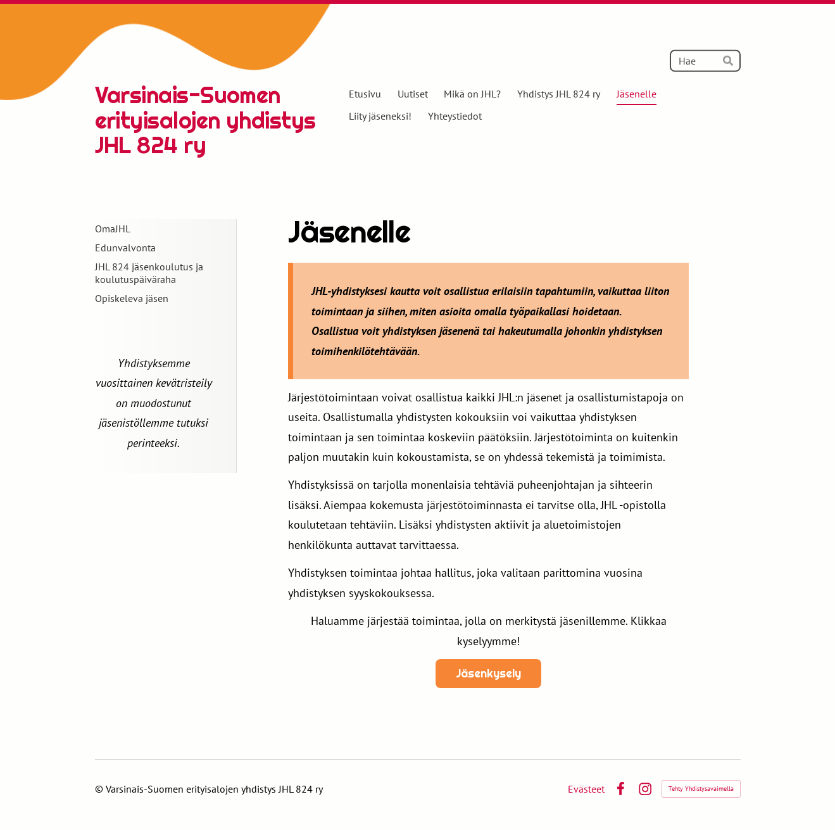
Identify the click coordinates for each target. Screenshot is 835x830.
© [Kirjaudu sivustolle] (100, 789)
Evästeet (586, 789)
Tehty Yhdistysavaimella (701, 788)
